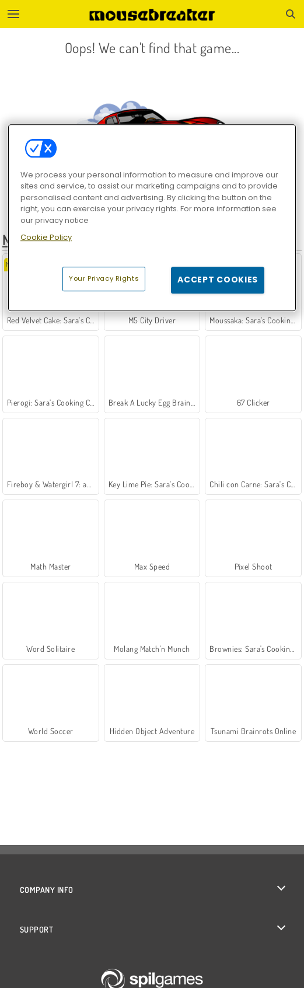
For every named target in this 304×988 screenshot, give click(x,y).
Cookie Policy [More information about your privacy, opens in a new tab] (46, 237)
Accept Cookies (217, 279)
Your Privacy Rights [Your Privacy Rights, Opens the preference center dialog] (104, 278)
